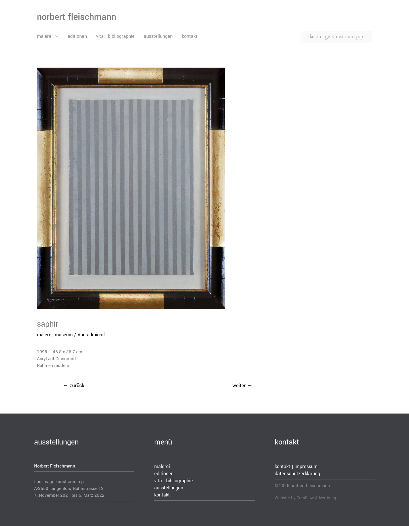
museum (64, 334)
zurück (73, 385)
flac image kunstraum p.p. (336, 36)
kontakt (189, 36)
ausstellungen (158, 36)
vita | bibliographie (115, 36)
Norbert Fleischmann (54, 466)
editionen (77, 36)
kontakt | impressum (296, 466)
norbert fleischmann (76, 17)
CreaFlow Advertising (316, 498)
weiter (242, 385)
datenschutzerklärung (297, 473)
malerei (45, 36)
